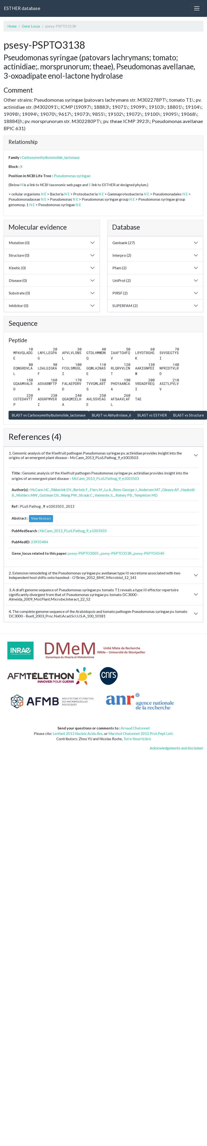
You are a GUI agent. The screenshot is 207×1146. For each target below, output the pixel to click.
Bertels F (80, 490)
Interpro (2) (121, 255)
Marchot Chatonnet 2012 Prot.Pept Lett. (140, 733)
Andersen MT (149, 490)
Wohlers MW (26, 495)
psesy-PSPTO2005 (83, 553)
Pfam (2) (119, 267)
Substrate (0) (19, 293)
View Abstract (41, 518)
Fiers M (96, 490)
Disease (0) (18, 280)
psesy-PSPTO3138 (116, 553)
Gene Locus (31, 26)
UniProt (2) (121, 280)
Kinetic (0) (17, 267)
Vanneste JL (104, 495)
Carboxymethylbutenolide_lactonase (51, 157)
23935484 (39, 542)
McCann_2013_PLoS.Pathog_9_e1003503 (105, 478)
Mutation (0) (19, 242)
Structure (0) (19, 255)
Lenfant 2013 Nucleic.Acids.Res (78, 733)
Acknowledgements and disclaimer (176, 748)
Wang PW (69, 495)
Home (12, 26)
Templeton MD (146, 495)
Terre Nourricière (137, 739)
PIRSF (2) (120, 293)
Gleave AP (170, 490)
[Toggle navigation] (196, 8)
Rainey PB (124, 495)
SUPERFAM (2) (125, 305)
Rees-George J (125, 490)
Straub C (85, 495)
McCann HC (39, 490)
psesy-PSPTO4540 (149, 553)
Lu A (107, 490)
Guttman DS (49, 495)
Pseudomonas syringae (72, 176)
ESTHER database (22, 8)
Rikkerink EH (61, 490)
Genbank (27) (123, 242)
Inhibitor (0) (18, 305)
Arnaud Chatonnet (135, 728)
